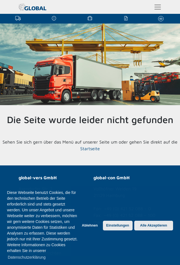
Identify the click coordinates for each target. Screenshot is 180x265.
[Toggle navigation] (158, 7)
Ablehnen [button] (90, 225)
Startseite (90, 148)
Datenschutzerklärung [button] (26, 257)
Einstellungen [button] (117, 225)
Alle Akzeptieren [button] (153, 225)
